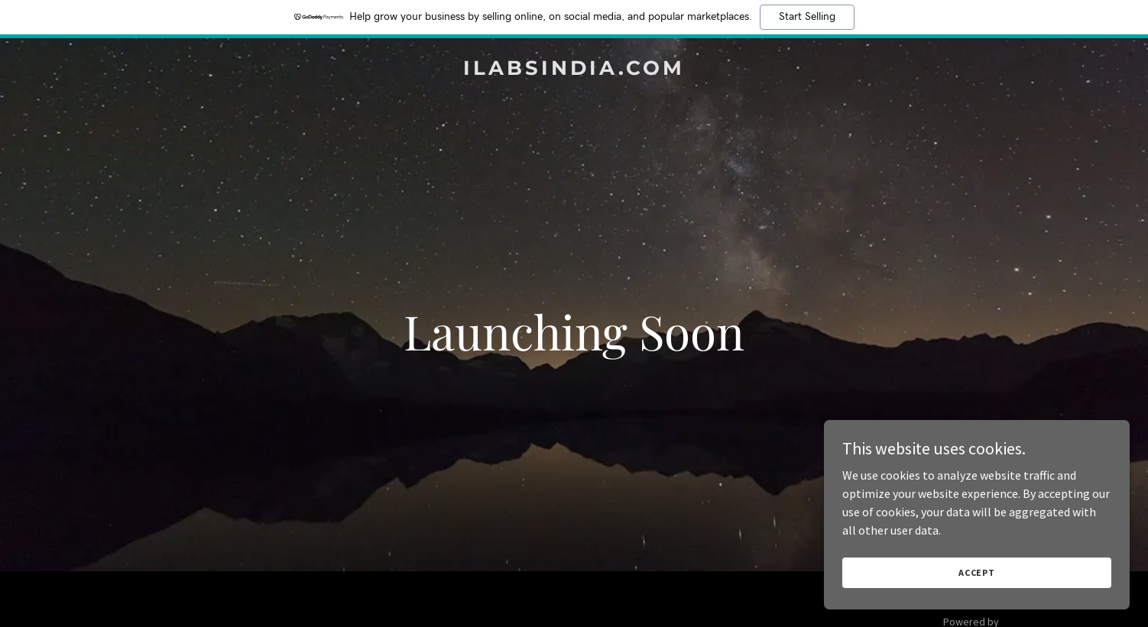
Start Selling (807, 16)
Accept (976, 572)
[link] (574, 70)
